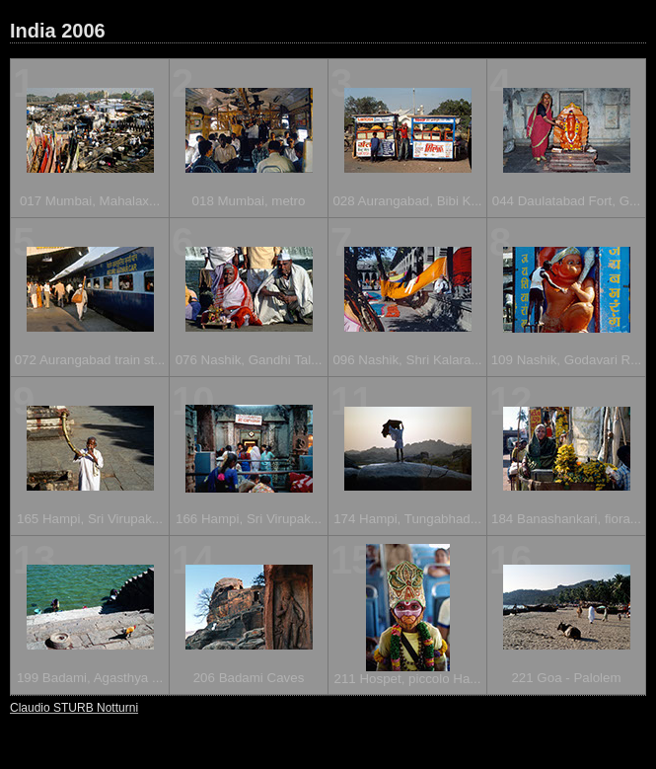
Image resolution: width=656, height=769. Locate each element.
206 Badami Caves (249, 677)
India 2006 (58, 30)
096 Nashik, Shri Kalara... (406, 359)
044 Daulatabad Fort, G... (566, 200)
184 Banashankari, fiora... (566, 518)
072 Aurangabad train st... (90, 359)
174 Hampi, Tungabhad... (407, 518)
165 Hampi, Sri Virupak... (90, 518)
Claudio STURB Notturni (74, 708)
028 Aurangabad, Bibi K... (406, 200)
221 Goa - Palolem (565, 677)
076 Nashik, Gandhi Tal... (249, 359)
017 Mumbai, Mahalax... (90, 200)
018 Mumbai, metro (249, 200)
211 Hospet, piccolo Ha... (407, 678)
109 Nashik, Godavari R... (566, 359)
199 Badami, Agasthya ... (90, 677)
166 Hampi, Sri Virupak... (249, 518)
